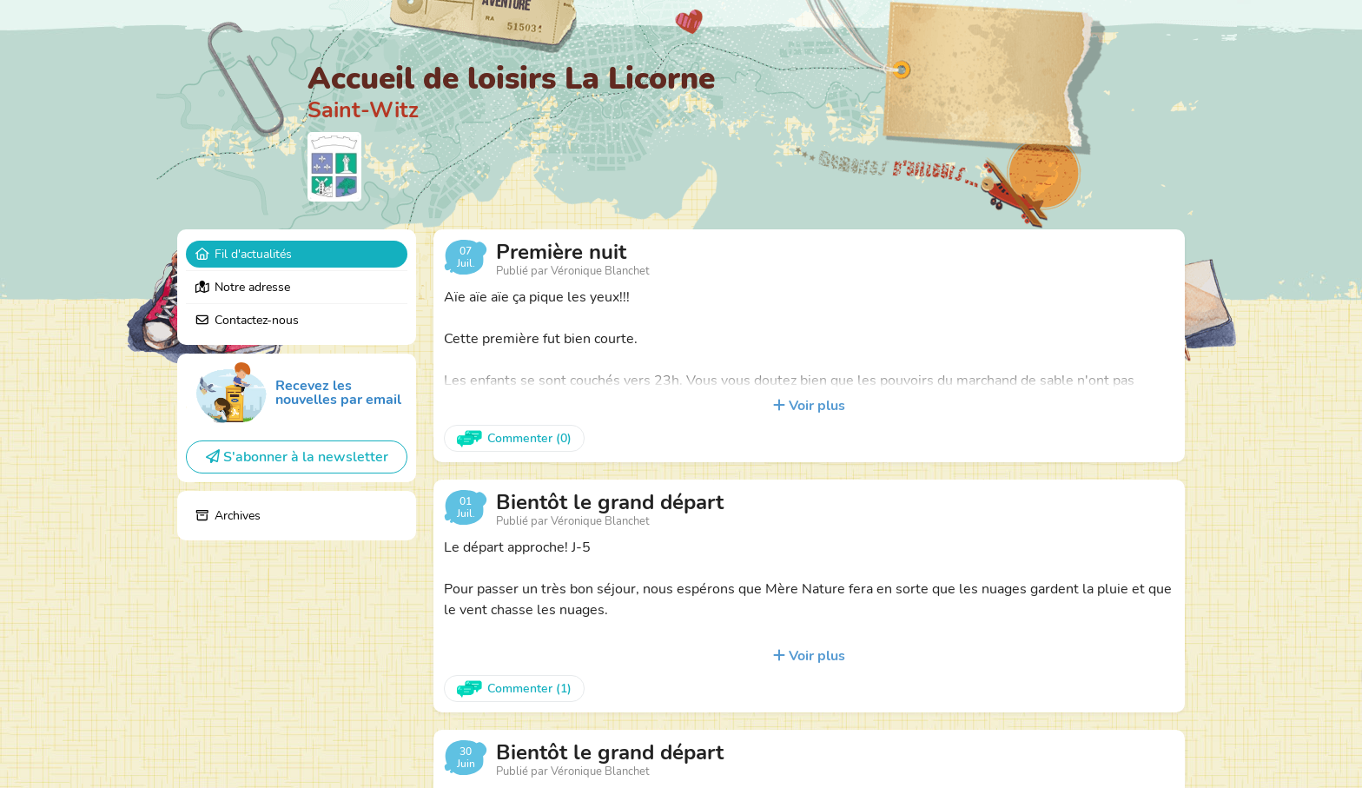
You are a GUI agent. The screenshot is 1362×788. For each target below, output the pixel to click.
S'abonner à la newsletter (297, 457)
